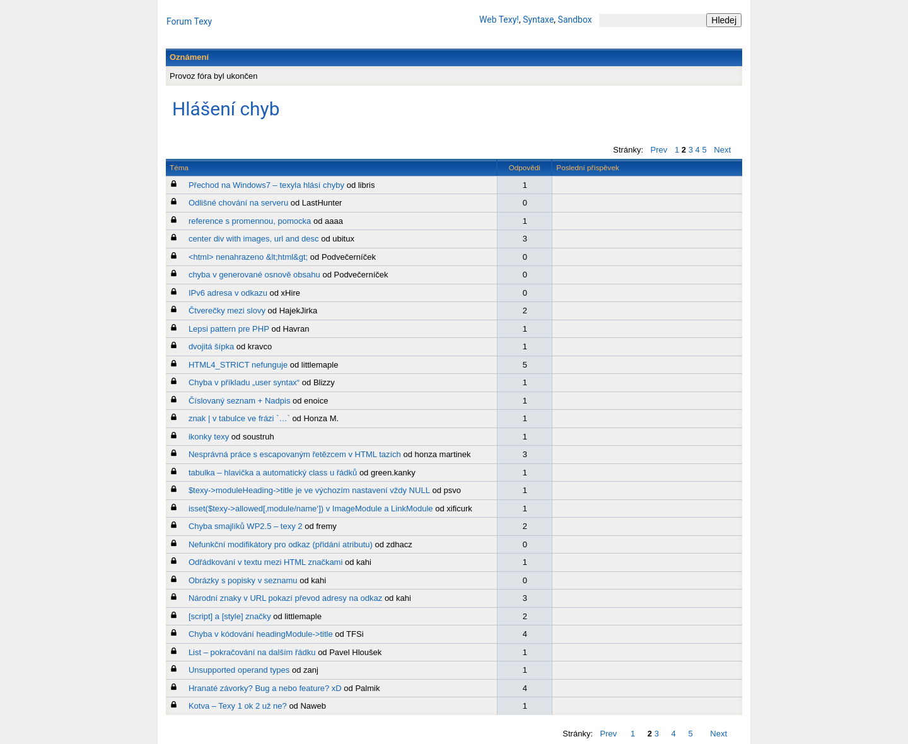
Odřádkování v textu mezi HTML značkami (265, 562)
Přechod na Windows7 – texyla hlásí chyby (266, 185)
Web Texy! (499, 20)
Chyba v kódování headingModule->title (261, 634)
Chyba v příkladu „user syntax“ (244, 382)
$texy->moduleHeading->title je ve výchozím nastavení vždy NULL (309, 490)
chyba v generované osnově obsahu (254, 274)
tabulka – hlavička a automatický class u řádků (273, 472)
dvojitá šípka (211, 346)
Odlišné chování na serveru (238, 202)
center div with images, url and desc (254, 238)
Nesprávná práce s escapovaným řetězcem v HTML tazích (295, 454)
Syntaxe (538, 20)
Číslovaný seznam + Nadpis (240, 400)
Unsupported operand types (239, 670)
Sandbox (575, 20)
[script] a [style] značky (230, 616)
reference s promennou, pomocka (250, 221)
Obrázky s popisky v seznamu (243, 580)
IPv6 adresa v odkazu (228, 293)
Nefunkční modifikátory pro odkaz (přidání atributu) (281, 544)
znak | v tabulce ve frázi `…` (239, 418)
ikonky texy (209, 436)
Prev (659, 149)
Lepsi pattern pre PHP (229, 329)
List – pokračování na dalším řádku (252, 652)
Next (722, 149)
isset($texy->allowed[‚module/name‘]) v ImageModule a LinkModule (311, 508)
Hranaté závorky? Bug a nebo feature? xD (265, 688)
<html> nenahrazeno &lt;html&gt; (248, 257)
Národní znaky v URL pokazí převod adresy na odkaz (285, 598)
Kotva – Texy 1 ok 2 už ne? (238, 706)
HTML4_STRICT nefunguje (238, 364)
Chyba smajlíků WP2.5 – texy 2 (246, 526)
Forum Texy (189, 21)
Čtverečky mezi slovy (227, 310)
